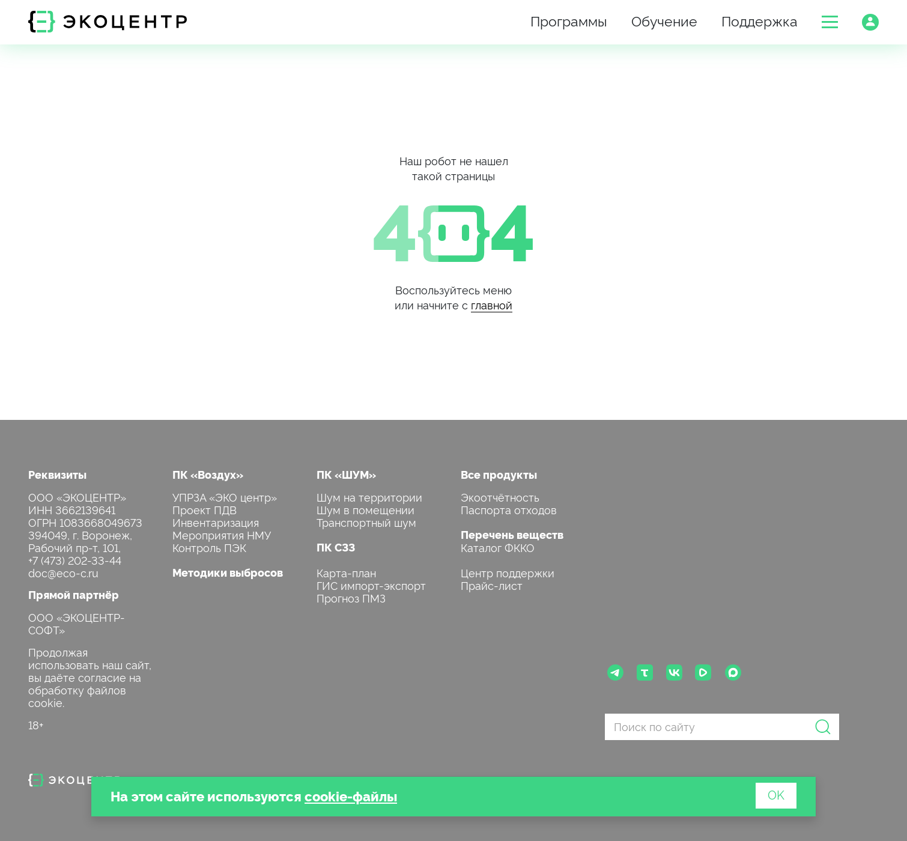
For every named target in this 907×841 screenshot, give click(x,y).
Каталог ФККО (498, 546)
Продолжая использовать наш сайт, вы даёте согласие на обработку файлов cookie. (89, 676)
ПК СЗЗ (336, 546)
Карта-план (346, 572)
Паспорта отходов (509, 509)
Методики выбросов (227, 572)
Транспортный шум (366, 521)
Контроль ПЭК (209, 546)
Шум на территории (369, 496)
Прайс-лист (492, 584)
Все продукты (499, 474)
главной (491, 304)
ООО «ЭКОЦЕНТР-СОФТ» (76, 623)
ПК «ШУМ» (346, 474)
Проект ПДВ (204, 509)
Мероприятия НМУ (221, 534)
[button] (830, 22)
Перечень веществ (512, 534)
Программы (568, 20)
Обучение (664, 20)
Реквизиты (57, 474)
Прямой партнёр (73, 594)
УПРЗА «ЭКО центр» (224, 496)
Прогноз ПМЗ (351, 597)
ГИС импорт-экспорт (371, 584)
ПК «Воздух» (207, 474)
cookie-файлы (351, 795)
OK (776, 794)
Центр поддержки (507, 572)
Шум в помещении (365, 509)
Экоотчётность (500, 496)
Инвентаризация (215, 521)
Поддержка (759, 20)
